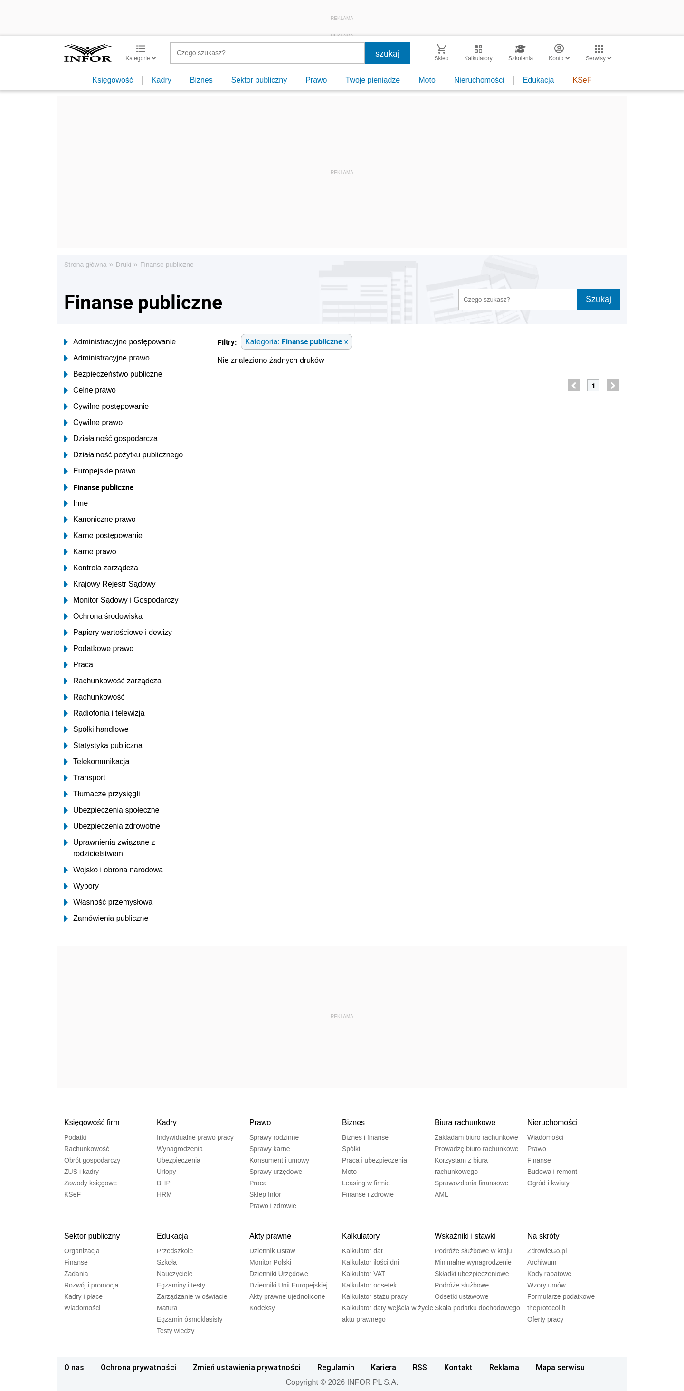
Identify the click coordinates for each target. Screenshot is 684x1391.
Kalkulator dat (362, 1251)
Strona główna (85, 264)
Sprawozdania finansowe (472, 1183)
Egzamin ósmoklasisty (190, 1319)
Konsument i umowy (279, 1160)
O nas (74, 1367)
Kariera (383, 1367)
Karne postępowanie (103, 535)
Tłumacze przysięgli (102, 794)
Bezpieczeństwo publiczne (113, 374)
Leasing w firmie (366, 1183)
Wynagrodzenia (180, 1149)
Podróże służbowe (462, 1285)
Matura (167, 1308)
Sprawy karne (269, 1149)
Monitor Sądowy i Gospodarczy (121, 600)
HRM (164, 1194)
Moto (427, 80)
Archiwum (541, 1262)
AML (441, 1194)
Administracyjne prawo (107, 358)
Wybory (81, 886)
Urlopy (166, 1171)
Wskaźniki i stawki (465, 1236)
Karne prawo (90, 552)
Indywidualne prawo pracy (195, 1137)
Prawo (316, 80)
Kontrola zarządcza (101, 568)
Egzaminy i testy (181, 1285)
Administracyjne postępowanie (120, 342)
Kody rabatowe (549, 1273)
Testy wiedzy (175, 1330)
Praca (78, 665)
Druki (123, 264)
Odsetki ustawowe (462, 1296)
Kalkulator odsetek (369, 1285)
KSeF (581, 80)
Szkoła (167, 1262)
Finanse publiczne (167, 264)
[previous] (574, 385)
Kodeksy (262, 1308)
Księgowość (113, 80)
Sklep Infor (265, 1194)
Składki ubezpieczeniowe (472, 1273)
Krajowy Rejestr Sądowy (109, 584)
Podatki (75, 1137)
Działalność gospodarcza (111, 439)
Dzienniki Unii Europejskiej (288, 1285)
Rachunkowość (94, 697)
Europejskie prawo (100, 471)
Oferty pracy (545, 1319)
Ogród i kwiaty (548, 1183)
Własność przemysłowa (108, 902)
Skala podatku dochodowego (477, 1308)
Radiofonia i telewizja (104, 713)
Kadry (161, 80)
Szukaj (598, 299)
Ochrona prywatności (138, 1367)
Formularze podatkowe (561, 1296)
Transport (84, 778)
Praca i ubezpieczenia (374, 1160)
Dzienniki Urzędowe (278, 1273)
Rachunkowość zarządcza (113, 681)
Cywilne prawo (93, 422)
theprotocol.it (546, 1308)
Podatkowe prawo (98, 648)
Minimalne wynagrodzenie (473, 1262)
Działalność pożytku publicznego (123, 455)
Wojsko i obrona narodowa (113, 870)
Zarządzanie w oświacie (192, 1296)
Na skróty (543, 1236)
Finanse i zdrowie (368, 1194)
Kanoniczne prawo (100, 519)
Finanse (539, 1160)
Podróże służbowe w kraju (473, 1251)
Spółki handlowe (96, 729)
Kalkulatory (361, 1236)
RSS (420, 1367)
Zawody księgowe (90, 1183)
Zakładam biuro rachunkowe (476, 1137)
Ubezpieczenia (178, 1160)
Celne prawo (90, 390)
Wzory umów (546, 1285)
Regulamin (335, 1367)
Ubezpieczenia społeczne (111, 810)
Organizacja (82, 1251)
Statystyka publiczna (103, 745)
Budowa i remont (552, 1171)
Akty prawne (270, 1236)
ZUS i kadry (81, 1171)
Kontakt (458, 1367)
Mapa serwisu (560, 1367)
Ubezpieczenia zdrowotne (112, 826)
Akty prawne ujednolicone (287, 1296)
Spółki (351, 1149)
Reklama (504, 1367)
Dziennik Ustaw (272, 1251)
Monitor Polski (270, 1262)
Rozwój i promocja (91, 1285)
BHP (164, 1183)
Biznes (201, 80)
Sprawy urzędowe (275, 1171)
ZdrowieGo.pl (547, 1251)
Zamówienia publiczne (106, 918)
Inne (76, 503)
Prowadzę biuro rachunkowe (477, 1149)
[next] (613, 385)
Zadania (76, 1273)
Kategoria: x (296, 341)
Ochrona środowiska (103, 616)
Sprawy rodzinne (274, 1137)
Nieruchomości (479, 80)
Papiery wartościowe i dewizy (118, 632)
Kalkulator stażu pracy (375, 1296)
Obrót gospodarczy (92, 1160)
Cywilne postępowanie (106, 406)
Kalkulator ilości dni (370, 1262)
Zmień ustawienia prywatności (247, 1367)
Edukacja (538, 80)
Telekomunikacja (96, 761)
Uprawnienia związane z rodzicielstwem (109, 848)
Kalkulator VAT (363, 1273)
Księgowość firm (91, 1122)
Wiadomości (545, 1137)
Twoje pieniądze (372, 80)
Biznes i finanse (365, 1137)
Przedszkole (175, 1251)
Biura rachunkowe (465, 1122)
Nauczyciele (174, 1273)
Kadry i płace (83, 1296)
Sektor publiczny (259, 80)
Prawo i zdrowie (272, 1206)
